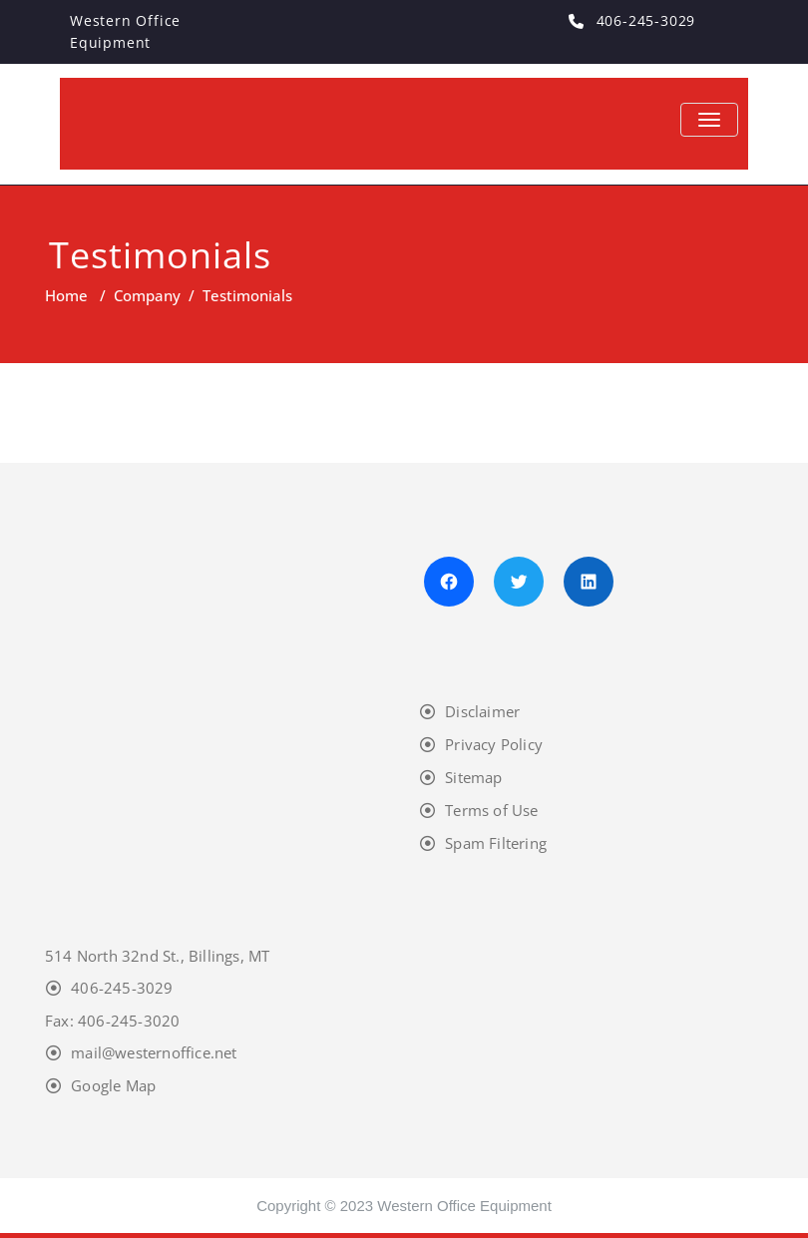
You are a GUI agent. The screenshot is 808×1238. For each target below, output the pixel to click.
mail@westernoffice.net (153, 1052)
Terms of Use (491, 810)
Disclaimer (482, 711)
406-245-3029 (122, 988)
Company (147, 295)
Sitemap (473, 777)
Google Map (113, 1085)
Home (66, 295)
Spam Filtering (496, 843)
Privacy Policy (494, 744)
